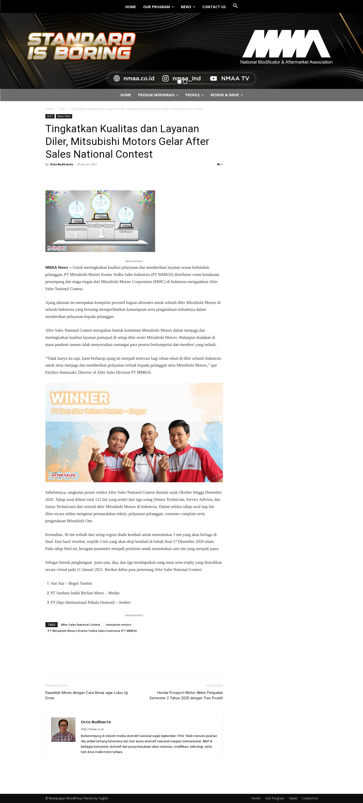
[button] (235, 6)
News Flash (64, 116)
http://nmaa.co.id (92, 729)
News (293, 798)
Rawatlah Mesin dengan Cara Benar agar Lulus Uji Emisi (86, 695)
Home (49, 109)
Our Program (274, 798)
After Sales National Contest (80, 624)
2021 (62, 109)
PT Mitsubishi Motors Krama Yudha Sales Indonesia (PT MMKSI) (92, 631)
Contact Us (310, 798)
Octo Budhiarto (61, 164)
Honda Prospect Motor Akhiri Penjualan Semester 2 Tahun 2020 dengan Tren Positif (186, 695)
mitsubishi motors (118, 624)
